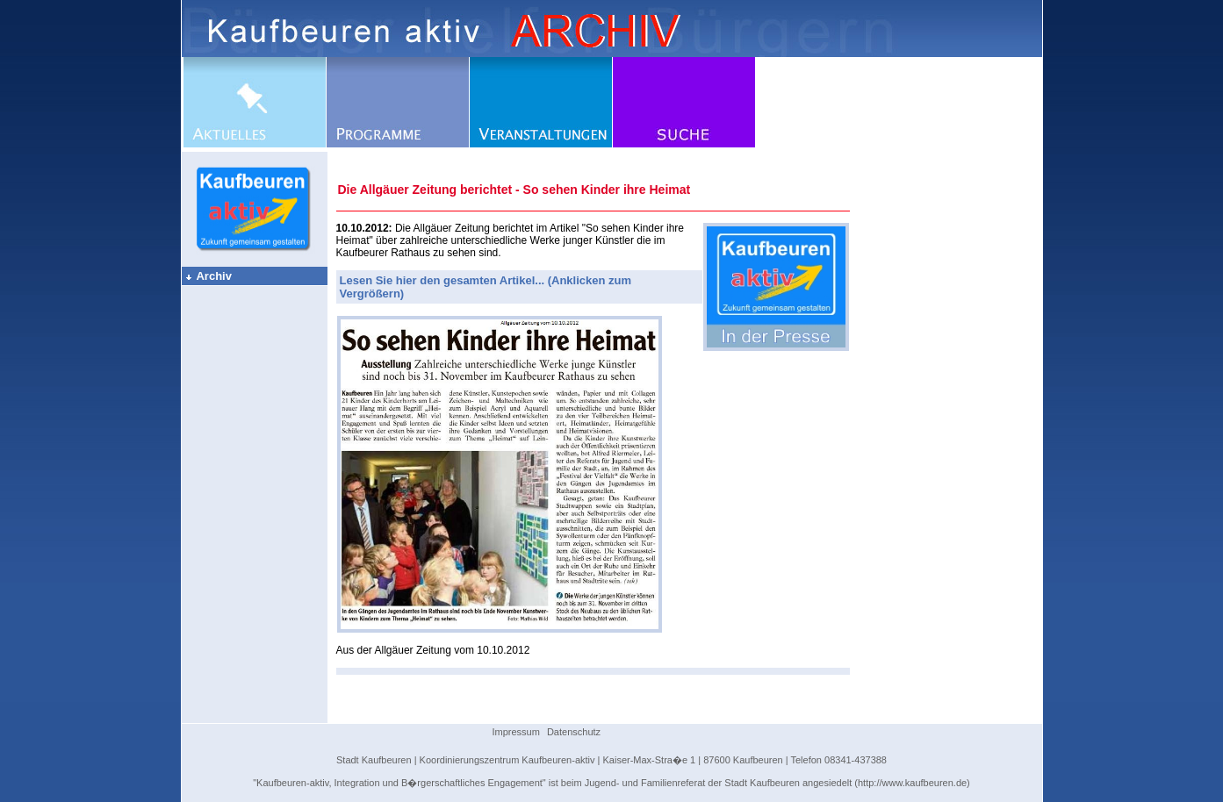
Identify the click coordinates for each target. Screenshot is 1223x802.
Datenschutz (574, 732)
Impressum (516, 732)
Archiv (208, 276)
